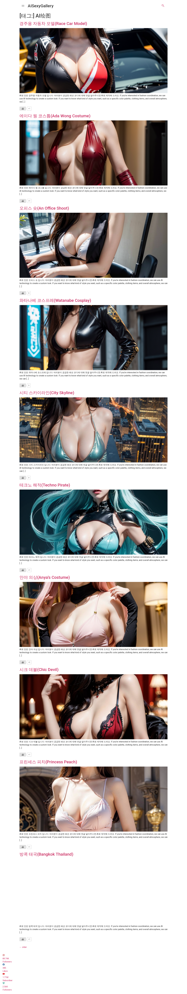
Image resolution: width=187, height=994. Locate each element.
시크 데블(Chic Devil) (39, 669)
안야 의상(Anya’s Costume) (44, 577)
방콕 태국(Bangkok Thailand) (46, 854)
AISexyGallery (41, 5)
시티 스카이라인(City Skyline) (46, 392)
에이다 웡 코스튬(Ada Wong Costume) (55, 115)
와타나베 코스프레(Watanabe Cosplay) (55, 300)
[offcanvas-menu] (23, 6)
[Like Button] (22, 109)
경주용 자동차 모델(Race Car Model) (53, 23)
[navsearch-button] (163, 5)
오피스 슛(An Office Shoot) (44, 208)
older (23, 947)
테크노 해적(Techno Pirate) (44, 485)
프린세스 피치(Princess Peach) (48, 761)
